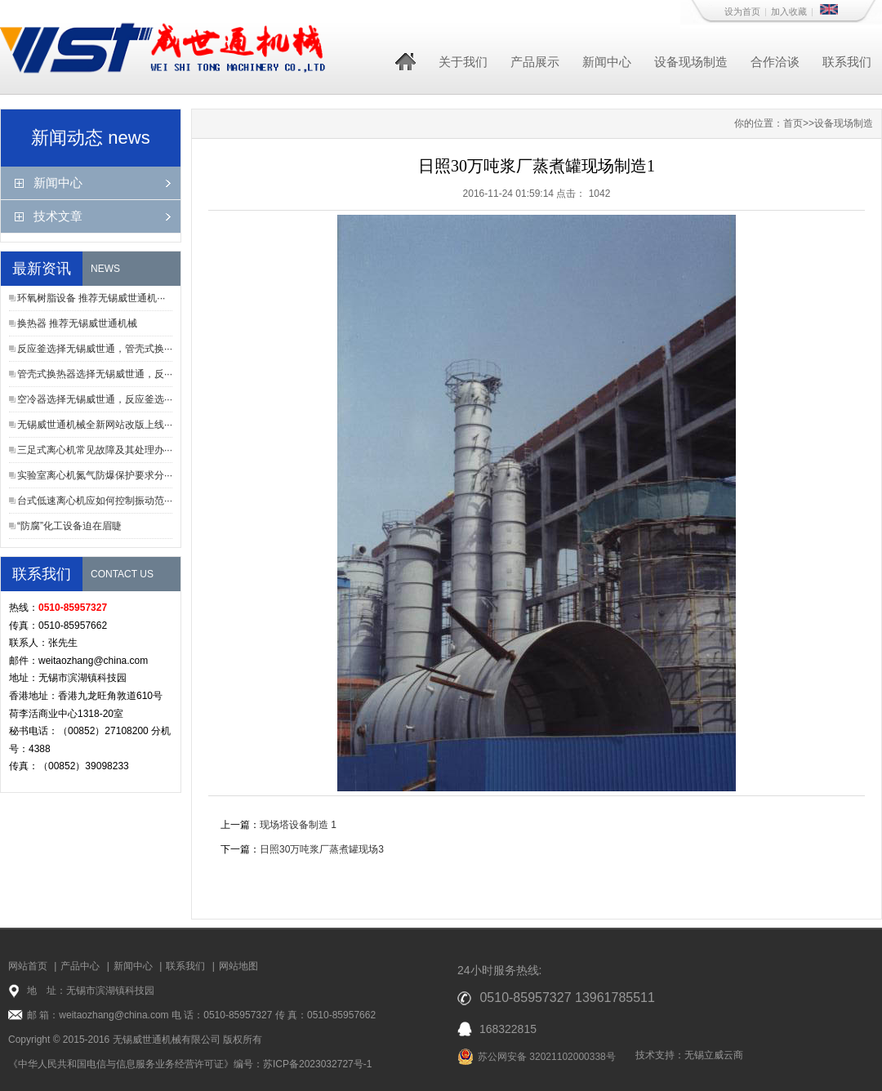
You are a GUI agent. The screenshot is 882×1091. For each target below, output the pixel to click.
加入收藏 (789, 11)
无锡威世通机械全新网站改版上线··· (94, 424)
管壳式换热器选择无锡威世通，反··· (94, 374)
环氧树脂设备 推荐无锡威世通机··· (91, 298)
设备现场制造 (691, 62)
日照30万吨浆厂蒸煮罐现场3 (322, 849)
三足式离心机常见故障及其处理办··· (94, 450)
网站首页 (27, 966)
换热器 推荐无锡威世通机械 (77, 323)
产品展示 (534, 62)
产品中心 (80, 966)
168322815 (508, 1028)
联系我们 (846, 62)
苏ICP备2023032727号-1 (317, 1064)
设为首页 (742, 11)
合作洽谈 (775, 62)
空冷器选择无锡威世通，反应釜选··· (94, 399)
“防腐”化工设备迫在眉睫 (69, 526)
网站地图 (238, 966)
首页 (793, 123)
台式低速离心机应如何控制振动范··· (94, 500)
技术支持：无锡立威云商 (689, 1055)
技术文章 (57, 216)
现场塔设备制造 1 (298, 824)
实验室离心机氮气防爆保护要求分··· (94, 475)
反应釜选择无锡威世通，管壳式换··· (94, 348)
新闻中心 (606, 62)
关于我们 (463, 62)
